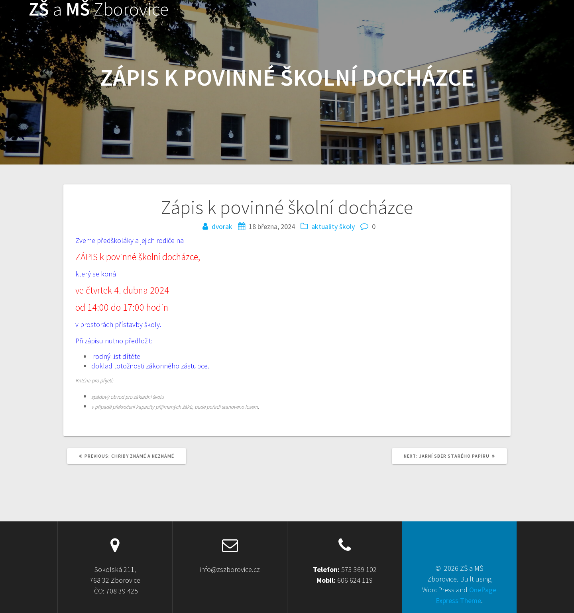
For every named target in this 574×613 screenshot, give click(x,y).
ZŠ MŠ (99, 9)
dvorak (222, 226)
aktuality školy (333, 226)
